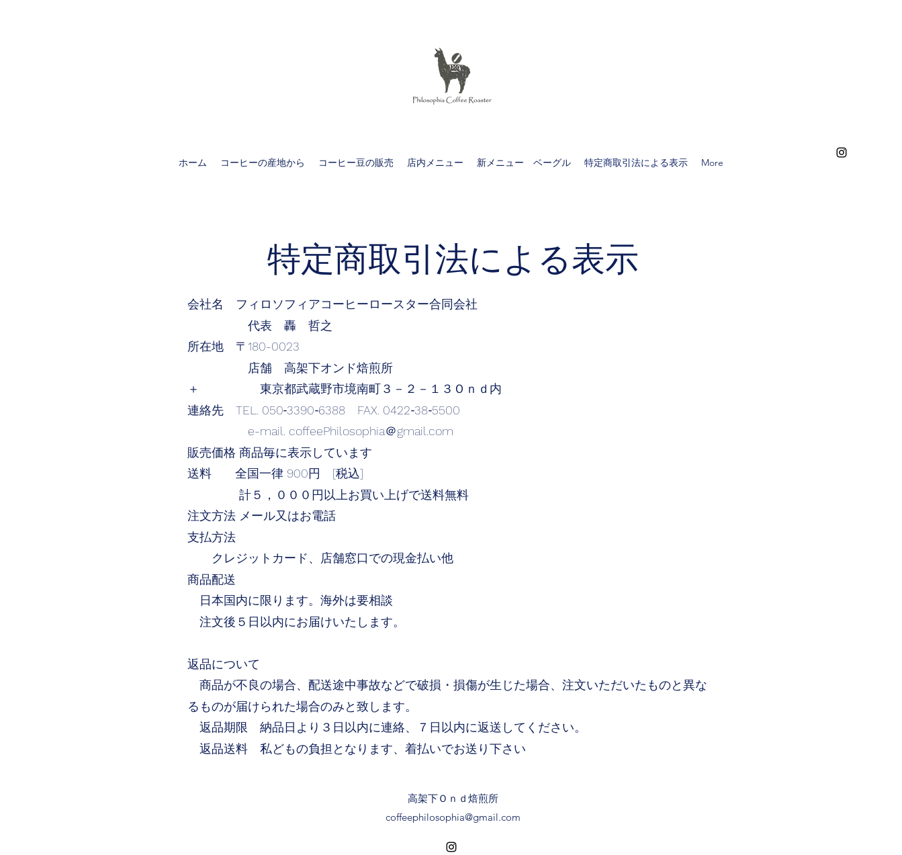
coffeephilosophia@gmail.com (453, 817)
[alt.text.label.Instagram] (841, 152)
